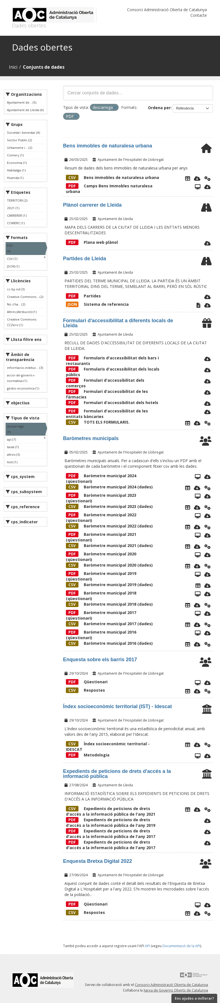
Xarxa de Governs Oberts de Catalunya (176, 990)
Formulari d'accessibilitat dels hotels (112, 402)
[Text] (198, 305)
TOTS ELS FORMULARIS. (98, 422)
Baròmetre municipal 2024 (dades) (109, 486)
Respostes (85, 690)
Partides (83, 295)
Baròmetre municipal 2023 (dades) (109, 506)
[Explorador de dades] (187, 178)
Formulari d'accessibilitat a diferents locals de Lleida (118, 323)
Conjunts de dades (43, 67)
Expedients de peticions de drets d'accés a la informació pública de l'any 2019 (110, 822)
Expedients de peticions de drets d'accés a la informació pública (117, 773)
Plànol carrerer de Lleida (92, 205)
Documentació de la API (181, 946)
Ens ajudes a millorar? (194, 998)
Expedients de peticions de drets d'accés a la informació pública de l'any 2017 (110, 833)
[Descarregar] (197, 178)
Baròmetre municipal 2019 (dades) (109, 584)
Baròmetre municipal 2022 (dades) (109, 526)
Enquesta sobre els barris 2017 (100, 659)
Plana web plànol (92, 242)
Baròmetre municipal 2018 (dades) (109, 604)
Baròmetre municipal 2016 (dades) (109, 643)
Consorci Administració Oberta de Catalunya (167, 9)
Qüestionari (86, 681)
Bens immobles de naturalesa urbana (107, 146)
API (147, 946)
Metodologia (87, 755)
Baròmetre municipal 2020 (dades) (109, 565)
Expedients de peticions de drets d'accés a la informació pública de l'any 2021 (110, 811)
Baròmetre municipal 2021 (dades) (109, 545)
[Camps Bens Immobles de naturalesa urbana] (197, 187)
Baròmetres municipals (91, 438)
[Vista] (197, 756)
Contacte (198, 15)
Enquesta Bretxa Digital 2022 (97, 861)
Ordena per (159, 107)
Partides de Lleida (84, 258)
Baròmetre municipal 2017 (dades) (109, 623)
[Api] (207, 178)
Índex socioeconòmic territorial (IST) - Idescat (117, 706)
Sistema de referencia (97, 304)
